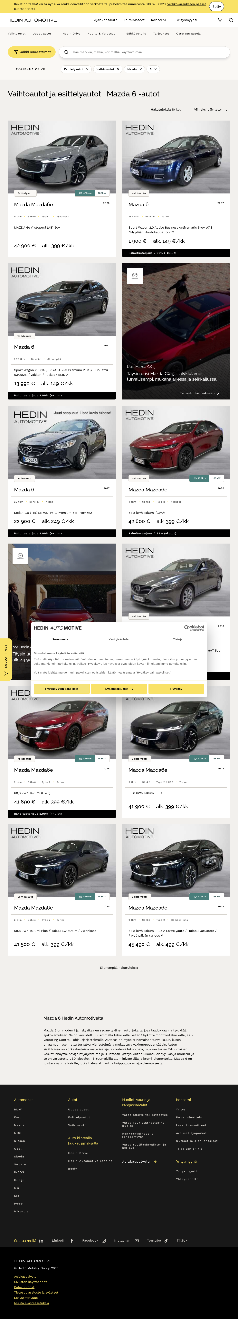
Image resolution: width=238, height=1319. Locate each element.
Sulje (217, 6)
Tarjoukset (161, 33)
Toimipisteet (134, 20)
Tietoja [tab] (177, 639)
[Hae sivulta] (231, 20)
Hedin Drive (72, 33)
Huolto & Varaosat (101, 33)
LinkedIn (59, 1240)
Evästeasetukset (119, 688)
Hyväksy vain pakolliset (61, 688)
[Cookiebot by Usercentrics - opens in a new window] (187, 628)
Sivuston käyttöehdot (30, 1282)
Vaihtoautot (17, 33)
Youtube (154, 1240)
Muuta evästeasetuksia (31, 1303)
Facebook (90, 1240)
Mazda (132, 69)
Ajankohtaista (106, 20)
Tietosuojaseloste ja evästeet (36, 1292)
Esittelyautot (74, 69)
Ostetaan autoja (188, 33)
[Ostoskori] (219, 20)
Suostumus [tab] (60, 639)
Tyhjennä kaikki (31, 69)
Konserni (158, 20)
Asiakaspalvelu (139, 1161)
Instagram (122, 1240)
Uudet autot (42, 33)
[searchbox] (148, 52)
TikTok (182, 1240)
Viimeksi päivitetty (208, 109)
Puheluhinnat (24, 1287)
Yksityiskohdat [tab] (119, 639)
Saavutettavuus (26, 1298)
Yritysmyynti (186, 20)
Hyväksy (176, 688)
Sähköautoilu (136, 33)
